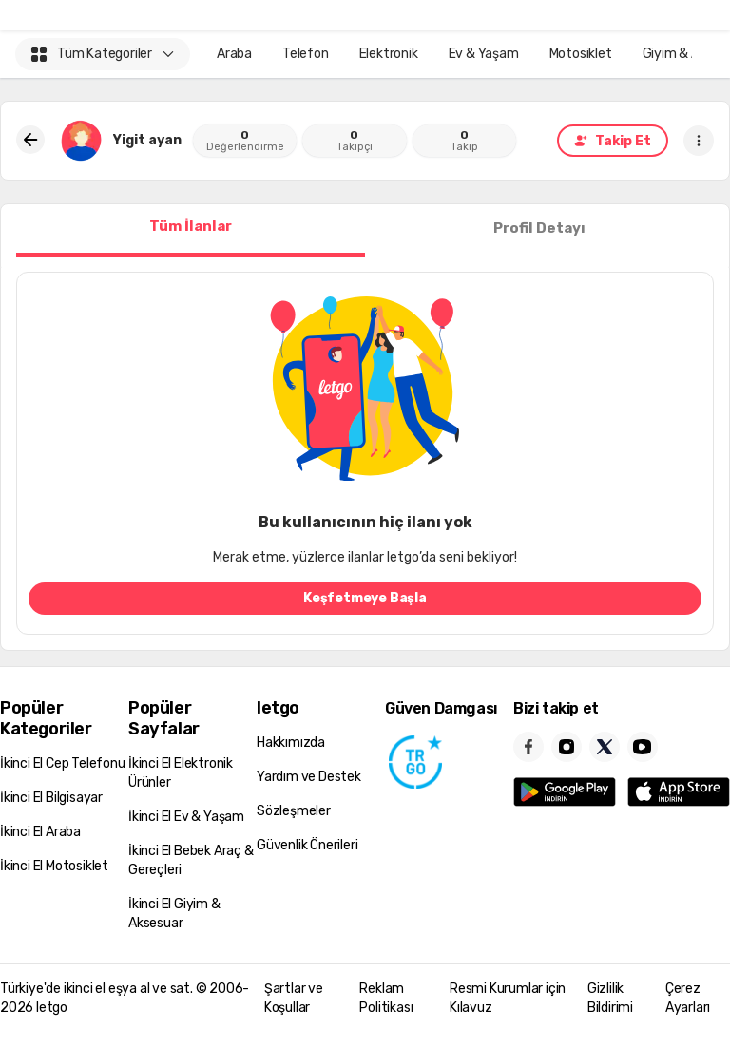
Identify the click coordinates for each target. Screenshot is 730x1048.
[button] (698, 140)
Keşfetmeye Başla (365, 598)
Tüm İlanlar (190, 226)
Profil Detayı (539, 228)
